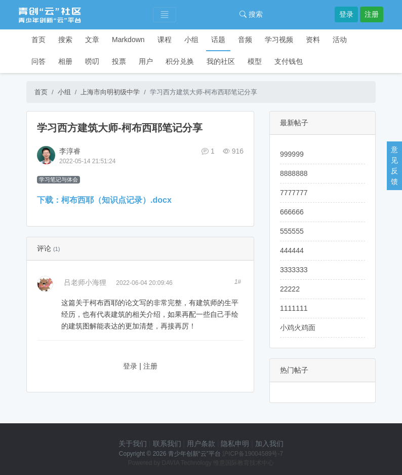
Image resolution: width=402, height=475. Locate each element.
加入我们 (269, 444)
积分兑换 (180, 61)
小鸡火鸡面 (297, 327)
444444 (292, 250)
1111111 (294, 308)
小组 (191, 39)
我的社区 (221, 61)
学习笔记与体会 (58, 179)
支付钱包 (288, 61)
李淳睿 (70, 151)
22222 (290, 289)
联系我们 (167, 444)
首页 (38, 39)
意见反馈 (394, 165)
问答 (38, 61)
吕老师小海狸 (85, 282)
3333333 (294, 270)
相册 (65, 61)
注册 (372, 14)
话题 (218, 39)
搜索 (251, 14)
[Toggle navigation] (164, 15)
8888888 (294, 173)
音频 (245, 39)
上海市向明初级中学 (110, 92)
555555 (292, 231)
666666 (292, 212)
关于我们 (132, 444)
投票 (119, 61)
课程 (164, 39)
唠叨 (92, 61)
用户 (146, 61)
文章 (92, 39)
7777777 (294, 193)
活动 (340, 39)
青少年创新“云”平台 (194, 453)
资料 (313, 39)
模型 (255, 61)
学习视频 (279, 39)
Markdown (128, 39)
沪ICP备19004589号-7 (252, 453)
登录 (346, 14)
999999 (292, 154)
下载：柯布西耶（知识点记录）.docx (104, 200)
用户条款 (201, 444)
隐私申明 (235, 444)
